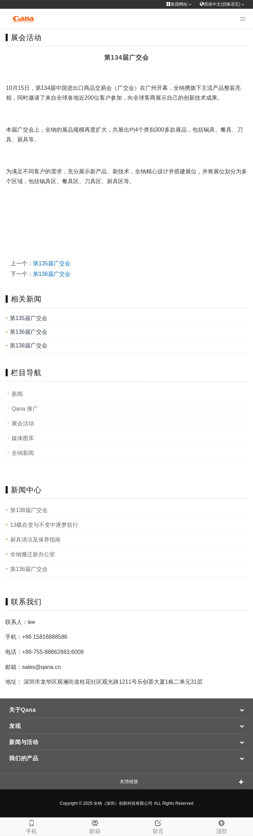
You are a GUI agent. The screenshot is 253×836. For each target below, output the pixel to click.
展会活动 (23, 423)
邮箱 (95, 826)
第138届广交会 (28, 346)
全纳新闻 (23, 453)
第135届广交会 (51, 263)
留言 (158, 826)
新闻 (17, 394)
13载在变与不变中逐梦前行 (44, 525)
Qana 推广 (25, 409)
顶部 (221, 826)
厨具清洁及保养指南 (35, 540)
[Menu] (243, 19)
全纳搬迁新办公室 (32, 554)
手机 (31, 826)
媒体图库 (23, 438)
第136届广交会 (51, 274)
